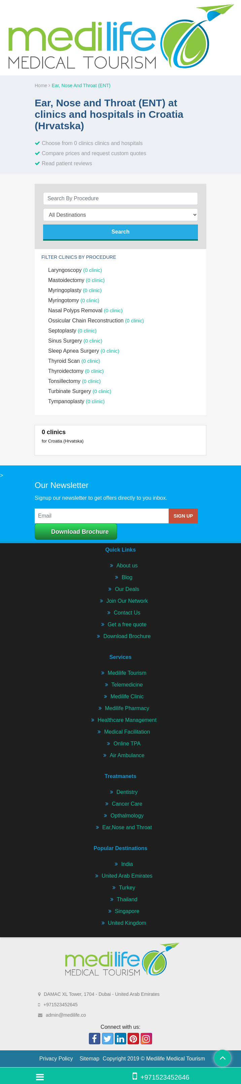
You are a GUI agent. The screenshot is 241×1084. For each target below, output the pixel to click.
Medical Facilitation (127, 732)
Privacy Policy (56, 1058)
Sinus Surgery (75, 341)
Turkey (127, 887)
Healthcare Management (127, 720)
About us (127, 565)
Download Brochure (80, 531)
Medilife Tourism (127, 673)
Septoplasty (72, 331)
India (127, 864)
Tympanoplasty (76, 401)
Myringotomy (73, 300)
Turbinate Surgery (79, 391)
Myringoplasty (75, 290)
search (120, 232)
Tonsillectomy (74, 381)
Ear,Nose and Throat (127, 827)
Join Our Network (127, 601)
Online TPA (126, 743)
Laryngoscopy (75, 270)
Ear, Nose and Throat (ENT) (81, 85)
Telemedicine (127, 685)
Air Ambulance (127, 755)
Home (42, 85)
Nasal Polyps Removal (85, 310)
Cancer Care (127, 804)
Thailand (127, 899)
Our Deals (127, 589)
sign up (183, 516)
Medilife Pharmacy (127, 708)
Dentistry (127, 792)
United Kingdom (127, 923)
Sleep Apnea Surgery (83, 351)
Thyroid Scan (74, 361)
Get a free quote (127, 624)
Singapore (127, 911)
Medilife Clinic (127, 696)
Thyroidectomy (76, 371)
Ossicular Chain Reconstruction (96, 320)
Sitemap (89, 1058)
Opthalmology (127, 815)
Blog (127, 577)
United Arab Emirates (127, 876)
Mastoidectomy (76, 280)
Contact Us (127, 613)
